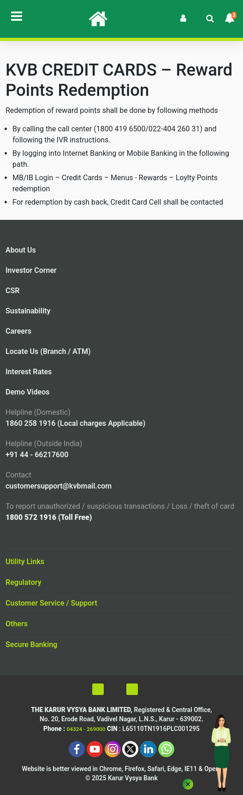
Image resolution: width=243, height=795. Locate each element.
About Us (21, 250)
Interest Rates (29, 371)
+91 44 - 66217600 (37, 454)
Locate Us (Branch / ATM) (48, 351)
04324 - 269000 (86, 729)
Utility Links (25, 561)
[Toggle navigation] (17, 16)
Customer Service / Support (51, 603)
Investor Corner (31, 270)
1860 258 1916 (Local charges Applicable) (75, 423)
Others (17, 623)
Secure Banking (31, 644)
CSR (12, 290)
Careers (18, 331)
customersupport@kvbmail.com (59, 486)
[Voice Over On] (159, 689)
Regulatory (23, 582)
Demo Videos (27, 392)
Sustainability (28, 310)
